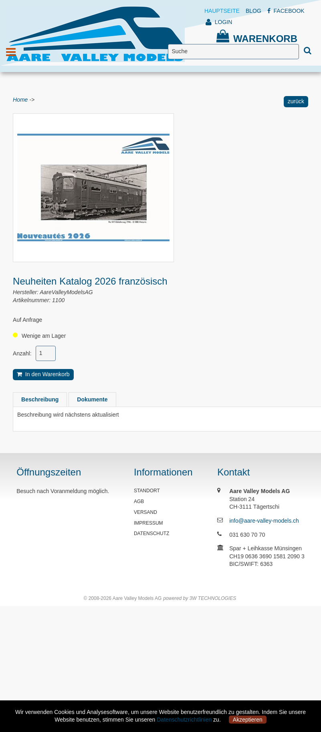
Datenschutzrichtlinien (184, 719)
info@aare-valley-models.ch (264, 520)
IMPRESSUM (148, 523)
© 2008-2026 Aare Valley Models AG (122, 598)
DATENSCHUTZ (151, 533)
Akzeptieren (247, 719)
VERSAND (145, 512)
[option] (93, 188)
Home (20, 99)
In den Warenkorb (43, 374)
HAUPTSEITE (222, 11)
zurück (296, 101)
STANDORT (147, 490)
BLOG (253, 11)
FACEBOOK (286, 11)
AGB (139, 501)
